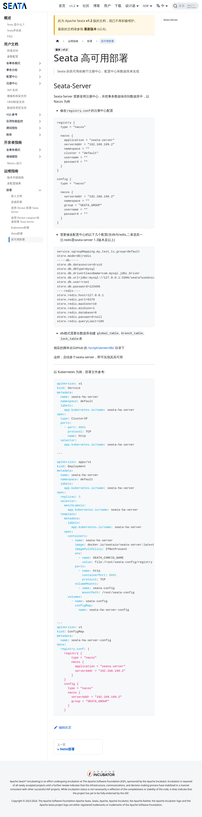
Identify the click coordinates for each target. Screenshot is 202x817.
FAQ (9, 36)
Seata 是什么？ (16, 24)
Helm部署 (17, 233)
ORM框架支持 (16, 101)
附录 (9, 134)
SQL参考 (11, 114)
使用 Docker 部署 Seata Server (24, 209)
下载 (118, 6)
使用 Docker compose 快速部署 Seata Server (25, 219)
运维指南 (11, 171)
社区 (86, 6)
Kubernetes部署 (20, 227)
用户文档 (11, 44)
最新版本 (90, 29)
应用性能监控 (14, 121)
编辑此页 (62, 727)
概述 (7, 18)
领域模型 (11, 156)
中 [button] (160, 6)
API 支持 (12, 90)
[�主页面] (57, 41)
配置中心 (11, 76)
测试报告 (11, 128)
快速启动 (12, 50)
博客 (96, 6)
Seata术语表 (14, 30)
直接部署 (16, 202)
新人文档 (16, 196)
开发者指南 (13, 142)
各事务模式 (13, 63)
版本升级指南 (15, 177)
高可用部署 (18, 239)
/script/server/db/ (101, 348)
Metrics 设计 (14, 163)
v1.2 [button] (72, 6)
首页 (62, 6)
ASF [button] (146, 6)
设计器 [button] (130, 6)
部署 (9, 190)
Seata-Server (171, 20)
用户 (107, 6)
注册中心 (11, 83)
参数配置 (12, 56)
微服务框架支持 (16, 96)
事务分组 (11, 69)
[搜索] (185, 5)
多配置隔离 (14, 183)
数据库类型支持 (16, 107)
